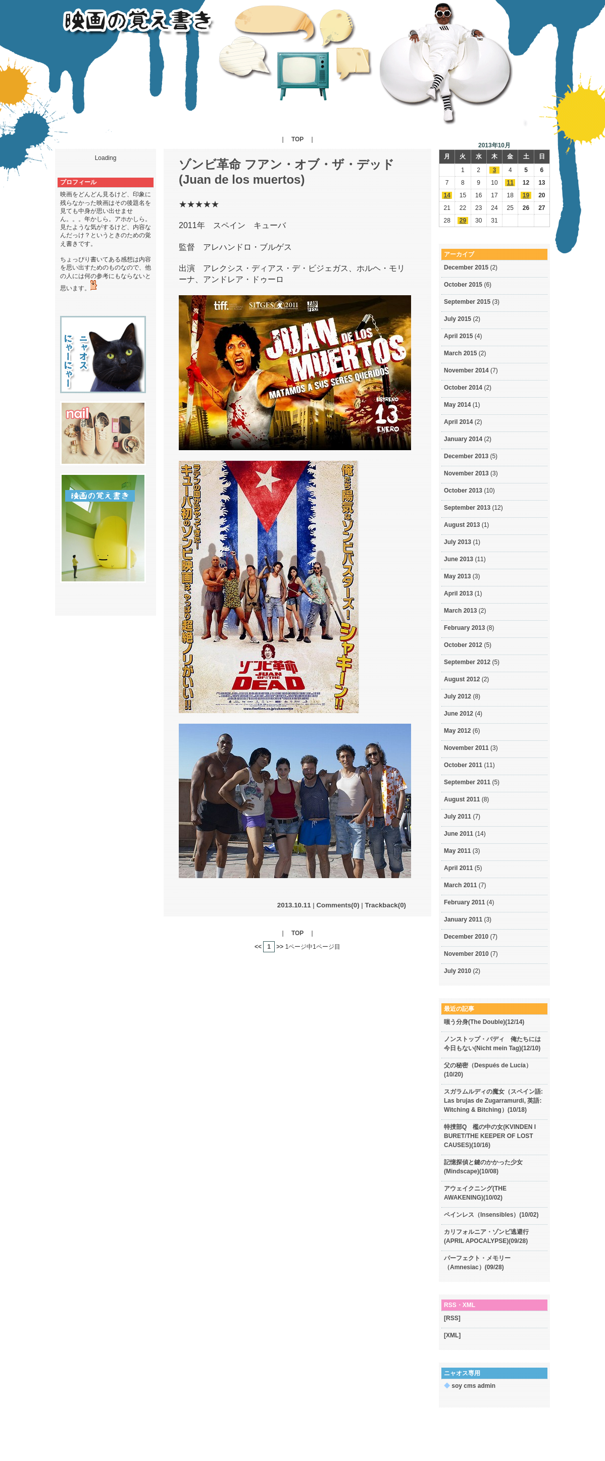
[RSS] (452, 1318)
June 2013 (458, 559)
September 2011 (467, 782)
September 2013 (467, 507)
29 (463, 220)
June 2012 (458, 713)
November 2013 (466, 473)
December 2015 (466, 267)
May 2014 (457, 404)
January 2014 (463, 439)
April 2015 (458, 336)
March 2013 (460, 610)
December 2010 (466, 936)
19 (526, 195)
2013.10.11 (294, 905)
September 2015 (467, 301)
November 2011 (466, 747)
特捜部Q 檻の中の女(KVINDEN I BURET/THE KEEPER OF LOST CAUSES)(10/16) (490, 1136)
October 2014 (463, 387)
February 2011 (464, 902)
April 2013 (458, 593)
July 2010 (457, 971)
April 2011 (458, 868)
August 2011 (462, 799)
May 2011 (457, 850)
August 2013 (462, 524)
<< (258, 946)
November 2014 (466, 370)
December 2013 (466, 456)
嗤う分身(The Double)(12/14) (484, 1021)
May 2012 (457, 730)
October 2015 (463, 284)
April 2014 (458, 421)
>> (279, 946)
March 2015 (460, 353)
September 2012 (467, 662)
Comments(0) (337, 905)
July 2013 (457, 542)
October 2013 (463, 490)
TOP (297, 139)
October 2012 (463, 644)
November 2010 (466, 953)
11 (510, 182)
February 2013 (464, 627)
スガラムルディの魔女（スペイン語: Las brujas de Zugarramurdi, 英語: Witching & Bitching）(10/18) (493, 1100)
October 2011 (463, 765)
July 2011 (457, 816)
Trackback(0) (386, 905)
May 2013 (457, 576)
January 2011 (463, 919)
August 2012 (462, 679)
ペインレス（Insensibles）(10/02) (491, 1214)
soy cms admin (469, 1385)
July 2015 (457, 318)
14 (446, 195)
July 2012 (457, 696)
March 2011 (460, 885)
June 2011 (458, 833)
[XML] (452, 1335)
